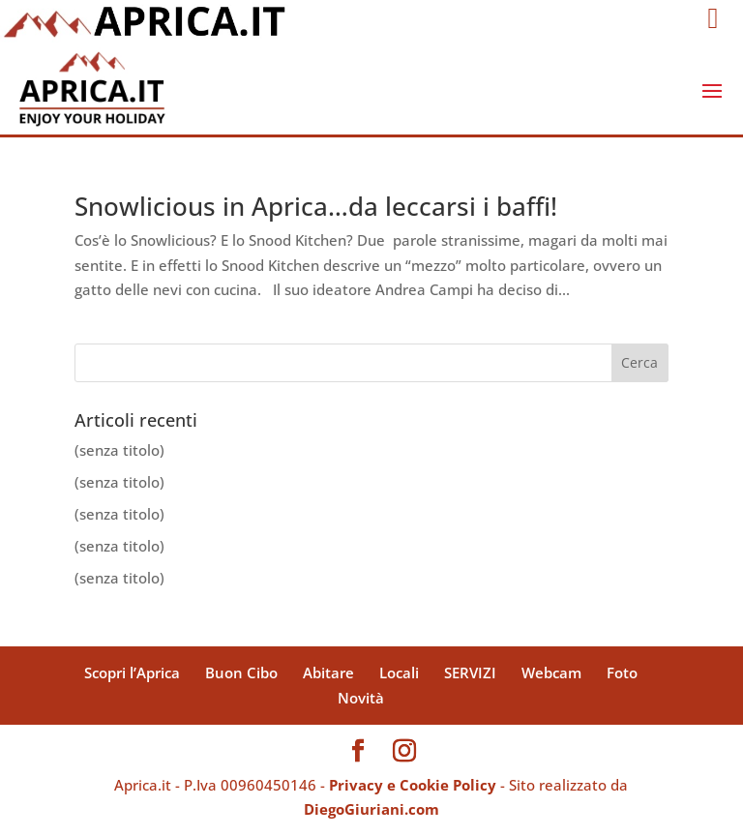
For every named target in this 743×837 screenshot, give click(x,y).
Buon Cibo (241, 672)
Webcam (551, 672)
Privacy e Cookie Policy (412, 784)
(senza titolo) (119, 450)
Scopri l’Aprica (132, 672)
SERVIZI (470, 672)
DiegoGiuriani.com (371, 809)
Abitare (328, 672)
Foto (622, 672)
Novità (361, 697)
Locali (399, 672)
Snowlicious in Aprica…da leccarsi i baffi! (315, 206)
